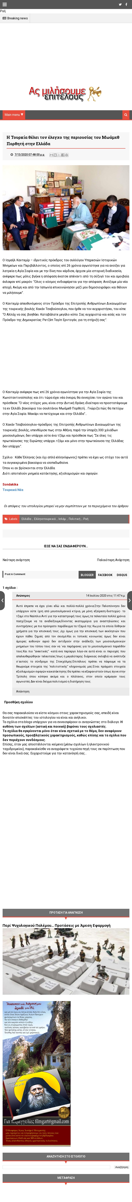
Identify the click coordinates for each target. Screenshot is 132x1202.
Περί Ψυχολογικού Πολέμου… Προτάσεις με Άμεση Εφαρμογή (57, 926)
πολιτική (74, 519)
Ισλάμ (62, 519)
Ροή (85, 519)
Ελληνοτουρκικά (45, 519)
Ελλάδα (26, 519)
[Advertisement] (66, 58)
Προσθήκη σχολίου (18, 702)
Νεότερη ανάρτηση (16, 560)
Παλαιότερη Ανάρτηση (113, 560)
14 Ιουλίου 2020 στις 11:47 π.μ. (105, 595)
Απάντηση (22, 691)
